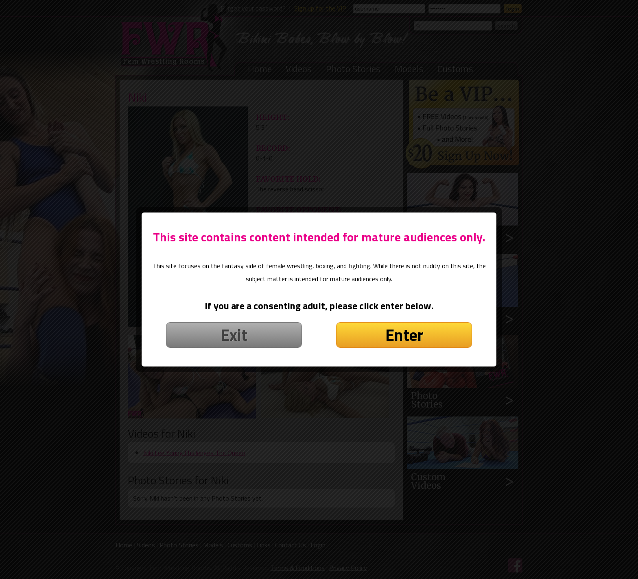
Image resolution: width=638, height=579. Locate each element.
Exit (234, 330)
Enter (404, 330)
